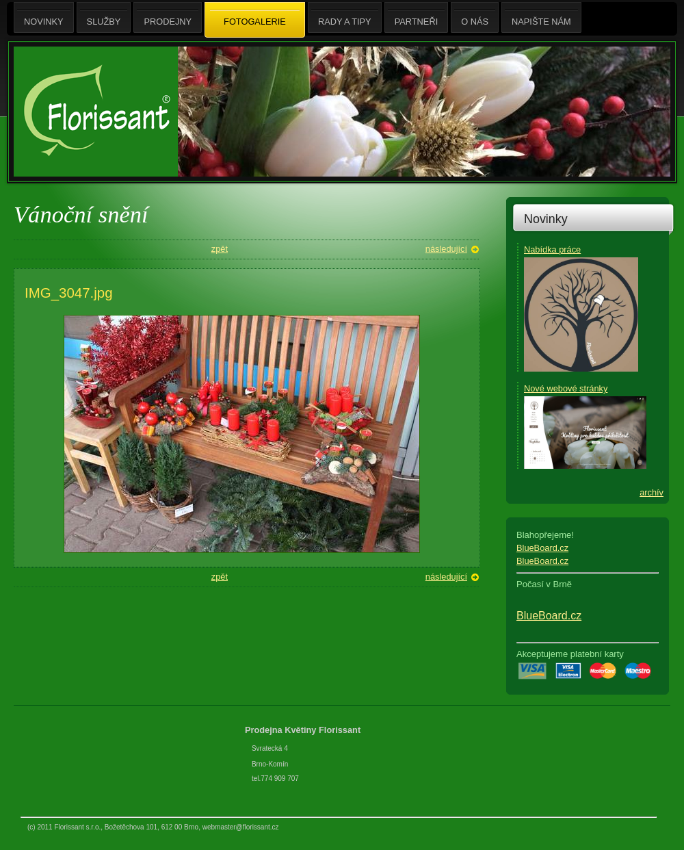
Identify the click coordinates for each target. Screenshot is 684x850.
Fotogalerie (255, 20)
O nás (475, 17)
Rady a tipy (345, 17)
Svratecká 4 (270, 748)
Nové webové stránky (565, 388)
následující (446, 249)
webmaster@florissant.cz (240, 827)
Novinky (546, 219)
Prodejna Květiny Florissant (304, 730)
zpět (219, 249)
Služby (104, 17)
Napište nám (541, 17)
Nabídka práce (552, 249)
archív (651, 492)
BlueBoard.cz (542, 548)
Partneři (416, 17)
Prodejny (167, 17)
